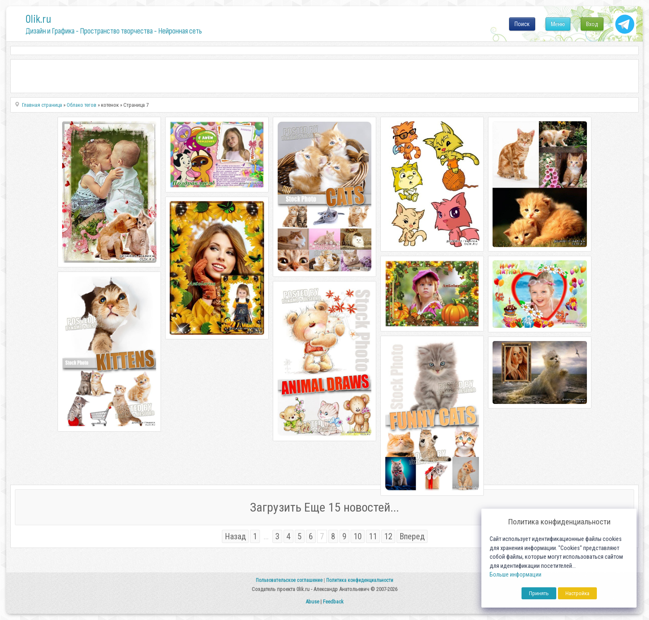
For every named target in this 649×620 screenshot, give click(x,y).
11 (373, 536)
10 (357, 536)
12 (388, 536)
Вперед (412, 536)
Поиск (522, 24)
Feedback (333, 601)
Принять (539, 593)
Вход (592, 24)
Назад (235, 536)
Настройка (577, 593)
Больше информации (515, 574)
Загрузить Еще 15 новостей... (324, 507)
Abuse (312, 601)
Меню (558, 24)
